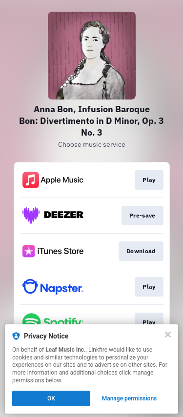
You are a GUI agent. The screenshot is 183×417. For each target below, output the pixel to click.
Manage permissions (129, 398)
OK (51, 398)
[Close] (168, 334)
